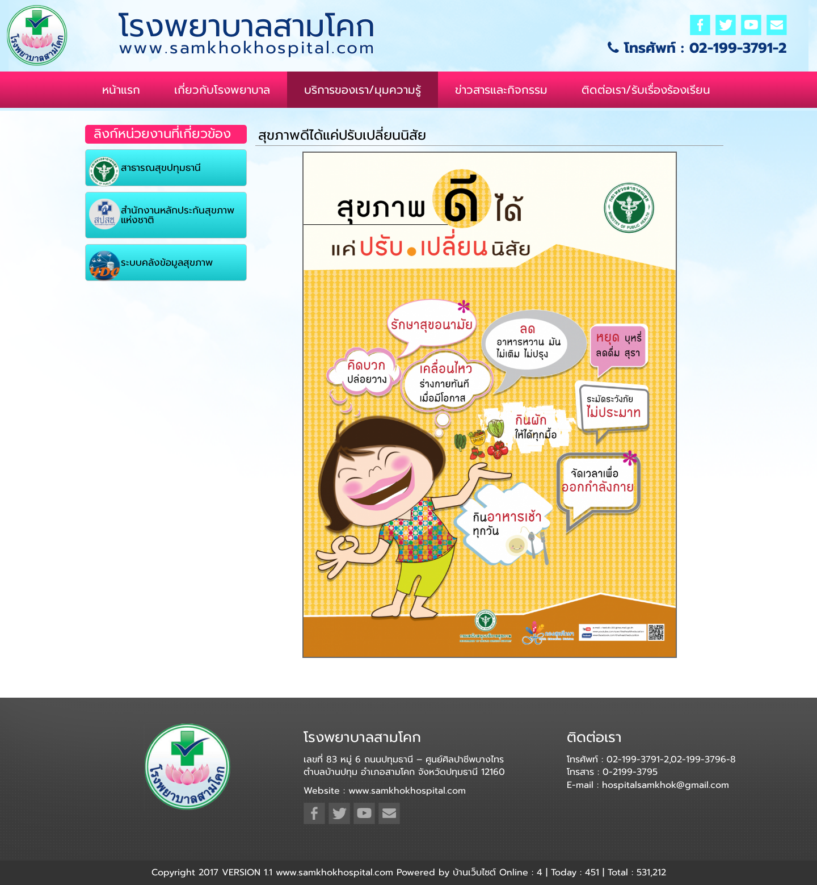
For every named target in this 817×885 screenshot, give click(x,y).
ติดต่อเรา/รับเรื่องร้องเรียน (646, 89)
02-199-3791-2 (738, 48)
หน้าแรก (121, 89)
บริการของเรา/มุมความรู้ (362, 89)
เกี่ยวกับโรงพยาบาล (222, 89)
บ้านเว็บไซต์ (474, 872)
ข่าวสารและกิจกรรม (501, 89)
